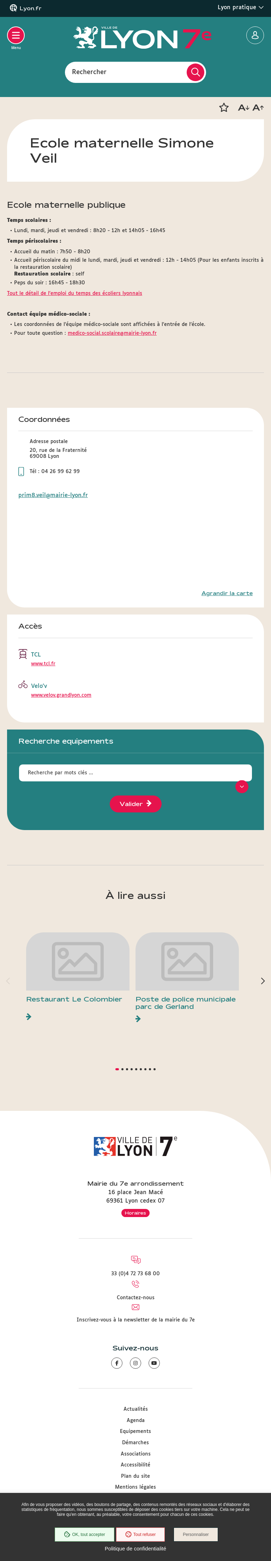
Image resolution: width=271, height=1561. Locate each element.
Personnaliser (196, 1534)
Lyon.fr (31, 8)
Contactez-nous (136, 1297)
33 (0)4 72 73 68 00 (135, 1273)
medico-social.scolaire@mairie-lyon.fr (112, 333)
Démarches (135, 1442)
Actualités (136, 1409)
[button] (223, 107)
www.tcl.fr (43, 663)
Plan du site (135, 1476)
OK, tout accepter (84, 1534)
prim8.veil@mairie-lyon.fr (53, 495)
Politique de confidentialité (135, 1548)
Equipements (135, 1431)
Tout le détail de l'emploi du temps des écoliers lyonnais (74, 293)
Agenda (136, 1420)
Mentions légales (135, 1487)
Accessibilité (135, 1465)
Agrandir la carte (227, 593)
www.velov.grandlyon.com (61, 695)
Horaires (135, 1212)
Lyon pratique (241, 7)
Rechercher (89, 72)
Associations (136, 1454)
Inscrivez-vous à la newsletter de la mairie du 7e (136, 1320)
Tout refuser (140, 1534)
